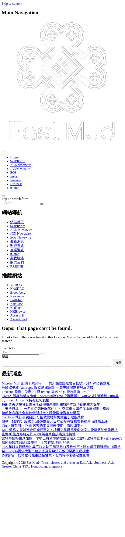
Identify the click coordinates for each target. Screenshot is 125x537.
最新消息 (17, 241)
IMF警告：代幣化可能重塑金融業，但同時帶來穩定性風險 (45, 455)
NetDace (16, 307)
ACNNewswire (20, 165)
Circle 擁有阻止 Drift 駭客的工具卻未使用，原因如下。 (43, 425)
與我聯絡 (17, 258)
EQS (13, 172)
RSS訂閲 (16, 266)
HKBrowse (17, 311)
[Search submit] (42, 204)
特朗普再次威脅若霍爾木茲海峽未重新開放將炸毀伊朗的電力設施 (51, 404)
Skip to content (12, 3)
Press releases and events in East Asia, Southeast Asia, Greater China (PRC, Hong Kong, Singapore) (58, 464)
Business (16, 184)
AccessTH (17, 315)
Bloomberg (17, 292)
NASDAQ (17, 288)
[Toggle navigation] (3, 151)
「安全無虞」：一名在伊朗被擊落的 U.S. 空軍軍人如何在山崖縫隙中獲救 (56, 409)
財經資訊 (17, 246)
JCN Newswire (20, 233)
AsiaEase (16, 304)
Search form (10, 348)
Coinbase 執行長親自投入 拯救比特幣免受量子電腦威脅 (43, 417)
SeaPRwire (17, 161)
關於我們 (17, 262)
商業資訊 (17, 250)
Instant (15, 176)
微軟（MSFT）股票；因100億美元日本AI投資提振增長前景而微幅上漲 (55, 421)
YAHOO (16, 285)
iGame (14, 188)
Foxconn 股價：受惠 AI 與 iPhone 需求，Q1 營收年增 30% (44, 392)
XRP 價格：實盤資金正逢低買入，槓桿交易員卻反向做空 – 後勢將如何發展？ (60, 430)
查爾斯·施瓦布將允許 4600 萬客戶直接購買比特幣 (39, 434)
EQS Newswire (20, 237)
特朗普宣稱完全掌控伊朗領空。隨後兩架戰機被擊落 (41, 413)
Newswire (17, 296)
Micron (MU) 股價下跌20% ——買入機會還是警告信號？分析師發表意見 (56, 383)
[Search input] (20, 203)
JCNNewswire (20, 169)
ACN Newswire (21, 230)
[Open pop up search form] (3, 196)
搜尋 (5, 357)
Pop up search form (15, 199)
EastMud (16, 300)
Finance (15, 180)
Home (14, 157)
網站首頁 (17, 222)
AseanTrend (18, 319)
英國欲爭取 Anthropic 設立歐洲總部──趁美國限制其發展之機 (47, 387)
